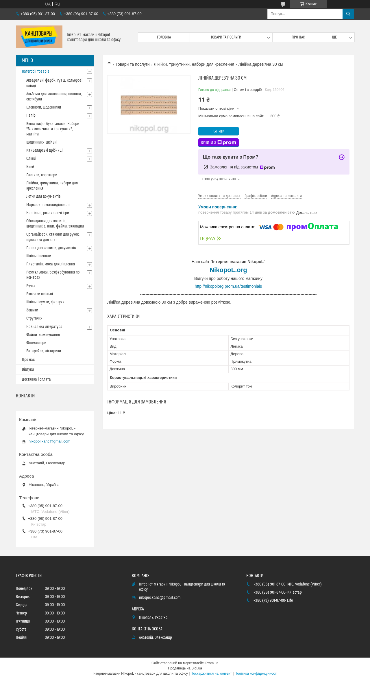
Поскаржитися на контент (211, 673)
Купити (218, 131)
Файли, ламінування (43, 335)
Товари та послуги (226, 37)
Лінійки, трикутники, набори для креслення (194, 64)
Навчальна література (44, 326)
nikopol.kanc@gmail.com (50, 441)
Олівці (31, 158)
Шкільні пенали (38, 256)
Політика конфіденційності (256, 673)
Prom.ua (212, 663)
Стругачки (34, 318)
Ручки (31, 286)
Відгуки (28, 369)
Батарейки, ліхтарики (43, 351)
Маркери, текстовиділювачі (48, 205)
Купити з (218, 142)
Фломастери (36, 343)
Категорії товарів (35, 71)
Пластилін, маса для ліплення (50, 264)
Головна (164, 37)
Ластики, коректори (41, 175)
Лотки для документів (43, 196)
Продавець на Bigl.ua (185, 668)
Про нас (298, 37)
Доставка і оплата (36, 379)
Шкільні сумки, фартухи (45, 302)
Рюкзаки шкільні (39, 294)
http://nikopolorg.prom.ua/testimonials (228, 286)
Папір (31, 115)
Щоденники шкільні (41, 142)
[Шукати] (348, 14)
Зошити (32, 310)
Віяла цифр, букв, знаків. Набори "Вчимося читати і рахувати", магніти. (52, 129)
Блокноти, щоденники (43, 107)
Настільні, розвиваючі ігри (47, 213)
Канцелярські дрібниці (44, 150)
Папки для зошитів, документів (51, 248)
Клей (30, 167)
